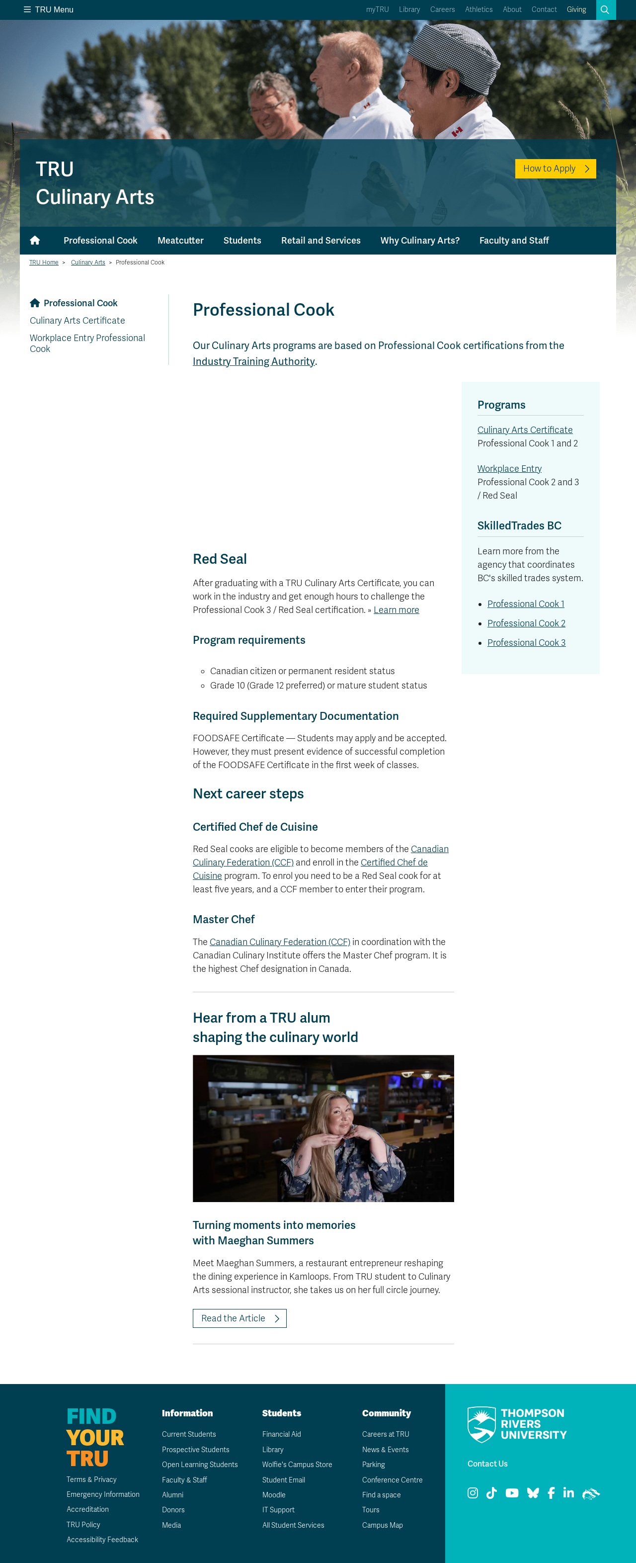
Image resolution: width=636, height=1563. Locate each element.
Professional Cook (101, 240)
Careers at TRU (385, 1434)
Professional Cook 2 (526, 623)
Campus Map (382, 1525)
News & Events (385, 1450)
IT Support (278, 1510)
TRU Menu (49, 9)
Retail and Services (321, 240)
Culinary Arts (88, 262)
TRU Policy (83, 1525)
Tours (371, 1510)
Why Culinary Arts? (420, 240)
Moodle (274, 1495)
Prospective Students (196, 1450)
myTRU (377, 9)
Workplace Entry (509, 468)
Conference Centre (392, 1480)
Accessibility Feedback (102, 1540)
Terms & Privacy (92, 1480)
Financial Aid (281, 1434)
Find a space (381, 1495)
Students (242, 240)
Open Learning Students (200, 1465)
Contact (544, 9)
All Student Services (293, 1525)
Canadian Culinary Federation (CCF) (280, 942)
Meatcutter (181, 240)
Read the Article (233, 1318)
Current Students (189, 1434)
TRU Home (44, 262)
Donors (173, 1510)
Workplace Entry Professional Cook (87, 343)
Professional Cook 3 (526, 642)
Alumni (172, 1495)
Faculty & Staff (184, 1480)
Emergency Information (103, 1494)
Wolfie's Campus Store (297, 1465)
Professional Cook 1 (525, 604)
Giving (576, 9)
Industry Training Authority (254, 361)
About (512, 9)
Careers (442, 9)
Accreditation (88, 1509)
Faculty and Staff (514, 240)
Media (171, 1525)
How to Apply (549, 168)
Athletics (479, 9)
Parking (373, 1465)
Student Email (283, 1480)
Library (409, 9)
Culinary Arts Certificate (77, 320)
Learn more (396, 610)
